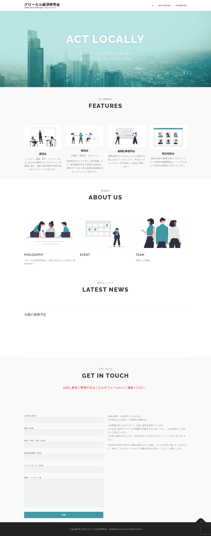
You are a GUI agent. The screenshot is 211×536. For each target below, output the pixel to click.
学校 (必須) (63, 473)
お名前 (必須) (63, 461)
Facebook (181, 5)
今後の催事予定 (35, 331)
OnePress (114, 529)
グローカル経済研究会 (42, 4)
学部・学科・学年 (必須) (63, 486)
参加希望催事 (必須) (63, 498)
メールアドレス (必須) (63, 510)
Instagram (164, 5)
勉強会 (84, 169)
